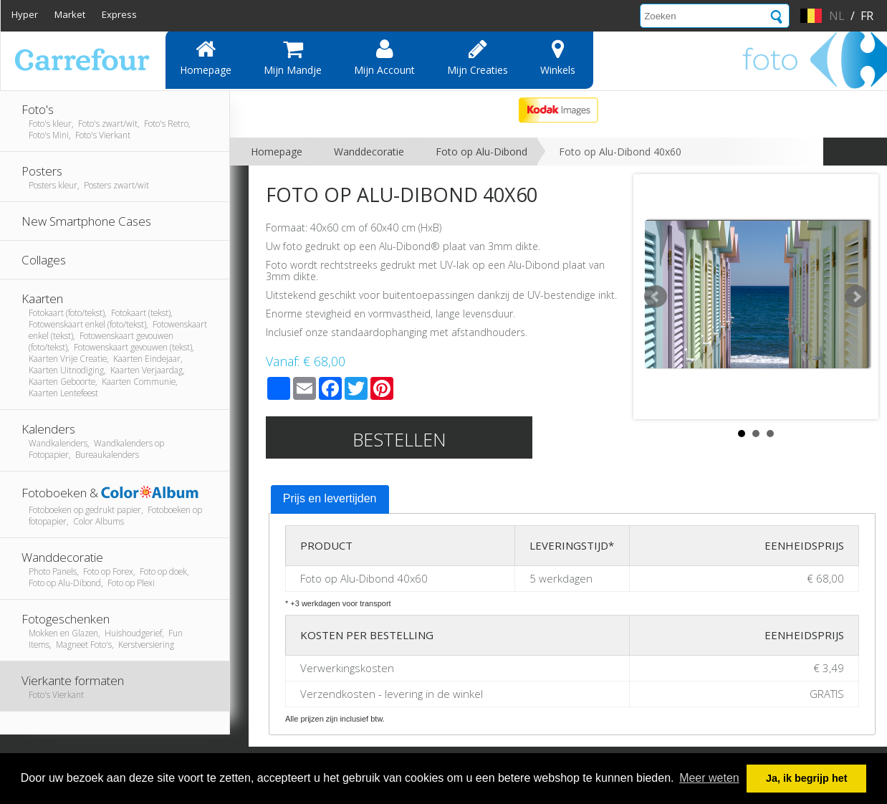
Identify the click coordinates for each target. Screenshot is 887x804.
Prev (655, 296)
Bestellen (399, 439)
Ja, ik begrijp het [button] (807, 778)
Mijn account (384, 57)
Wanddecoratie (369, 151)
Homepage (205, 57)
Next (856, 296)
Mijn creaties (477, 57)
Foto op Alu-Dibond (481, 151)
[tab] (330, 499)
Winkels (557, 57)
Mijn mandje (293, 57)
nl (837, 16)
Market (69, 14)
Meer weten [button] (709, 778)
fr (866, 16)
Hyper (24, 14)
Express (119, 14)
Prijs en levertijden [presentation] (330, 498)
